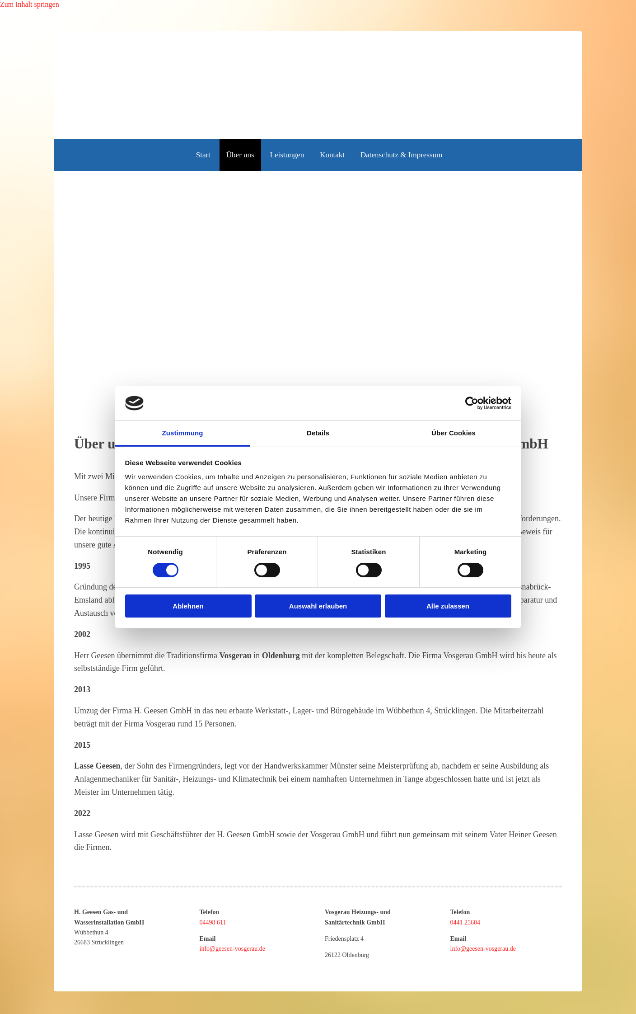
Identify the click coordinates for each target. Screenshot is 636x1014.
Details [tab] (318, 433)
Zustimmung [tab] (182, 433)
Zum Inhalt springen (29, 4)
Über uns (240, 155)
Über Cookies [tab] (453, 433)
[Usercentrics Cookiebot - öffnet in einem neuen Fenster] (471, 403)
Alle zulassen (447, 606)
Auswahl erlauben (318, 606)
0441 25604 (465, 922)
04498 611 (213, 922)
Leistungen (287, 155)
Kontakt (332, 155)
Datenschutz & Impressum (401, 155)
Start (203, 155)
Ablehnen (188, 606)
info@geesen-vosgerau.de (232, 948)
